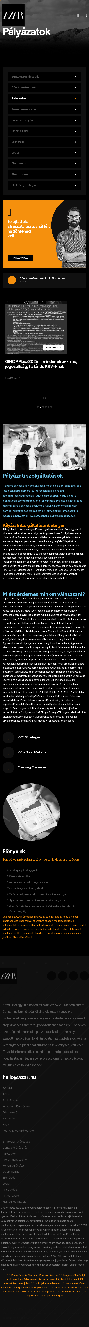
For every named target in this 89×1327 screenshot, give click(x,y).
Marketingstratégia (24, 185)
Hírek (6, 1124)
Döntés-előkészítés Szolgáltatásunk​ (42, 278)
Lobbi (15, 152)
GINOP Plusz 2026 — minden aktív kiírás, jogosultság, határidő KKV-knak (41, 364)
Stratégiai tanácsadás (25, 76)
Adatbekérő (10, 1112)
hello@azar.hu (19, 1077)
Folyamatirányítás (23, 120)
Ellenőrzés (18, 141)
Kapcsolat (9, 1118)
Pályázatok (19, 98)
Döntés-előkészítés (24, 87)
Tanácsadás (20, 258)
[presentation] (43, 397)
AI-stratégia (19, 163)
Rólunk (7, 1094)
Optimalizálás (20, 131)
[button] (38, 407)
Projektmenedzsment (25, 109)
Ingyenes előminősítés (16, 1106)
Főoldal (7, 1088)
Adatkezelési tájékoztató (18, 1130)
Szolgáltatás (10, 1100)
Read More (12, 378)
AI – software (20, 174)
